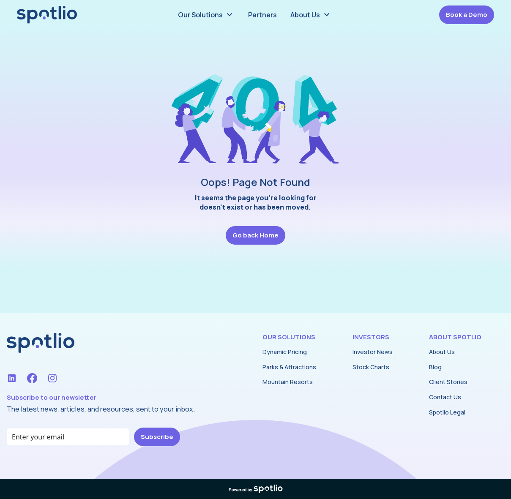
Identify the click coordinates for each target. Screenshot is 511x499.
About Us (442, 352)
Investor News (373, 352)
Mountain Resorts (287, 382)
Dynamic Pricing (284, 352)
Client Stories (448, 382)
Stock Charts (371, 367)
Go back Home (255, 235)
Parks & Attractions (289, 367)
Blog (435, 367)
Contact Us (445, 397)
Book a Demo (466, 14)
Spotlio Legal (447, 412)
